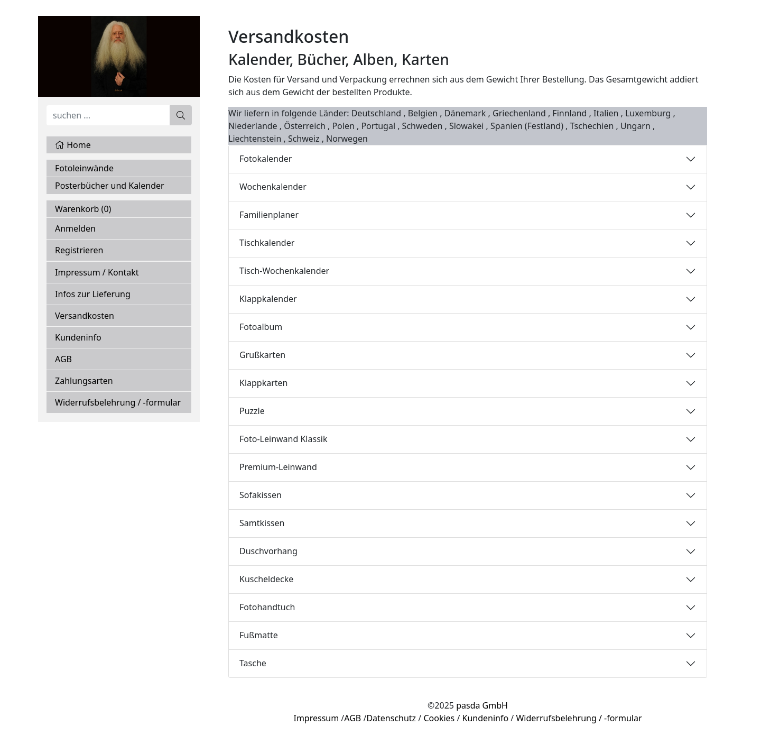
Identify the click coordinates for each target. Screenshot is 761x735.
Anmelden (75, 228)
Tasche (252, 663)
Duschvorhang (268, 551)
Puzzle (252, 411)
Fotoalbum (260, 327)
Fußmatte (258, 635)
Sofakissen (260, 495)
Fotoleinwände (84, 168)
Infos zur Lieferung (93, 294)
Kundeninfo (78, 337)
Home (73, 145)
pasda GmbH (482, 705)
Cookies (438, 718)
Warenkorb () (83, 209)
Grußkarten (262, 355)
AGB (63, 359)
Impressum (316, 718)
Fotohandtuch (267, 607)
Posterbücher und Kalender (109, 185)
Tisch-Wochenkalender (284, 271)
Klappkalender (268, 299)
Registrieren (79, 250)
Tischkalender (266, 243)
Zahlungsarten (84, 381)
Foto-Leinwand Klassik (283, 439)
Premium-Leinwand (278, 467)
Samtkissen (261, 523)
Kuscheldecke (266, 579)
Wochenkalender (273, 186)
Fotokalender (265, 158)
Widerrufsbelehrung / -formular (118, 402)
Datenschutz (391, 718)
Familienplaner (269, 215)
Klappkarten (263, 383)
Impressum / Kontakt (97, 272)
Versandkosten (84, 315)
